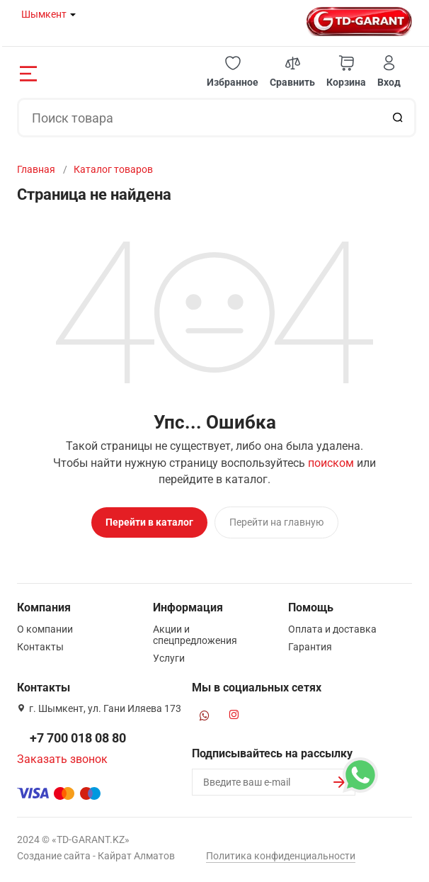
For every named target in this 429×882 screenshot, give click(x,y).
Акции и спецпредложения (195, 634)
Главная (36, 169)
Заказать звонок (62, 759)
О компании (45, 629)
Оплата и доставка (332, 629)
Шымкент (44, 14)
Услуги (169, 658)
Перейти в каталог (149, 522)
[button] (232, 72)
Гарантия (310, 646)
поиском (331, 463)
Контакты (40, 646)
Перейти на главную (276, 522)
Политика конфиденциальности (280, 855)
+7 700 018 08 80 (78, 737)
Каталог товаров (113, 169)
